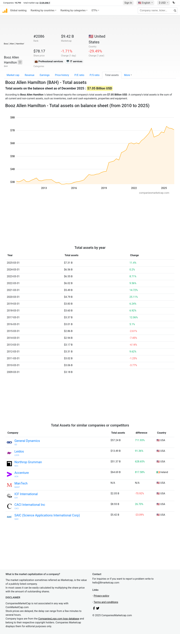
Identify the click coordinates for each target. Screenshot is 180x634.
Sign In (128, 2)
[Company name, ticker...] (157, 10)
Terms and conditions (106, 602)
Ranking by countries (42, 10)
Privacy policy (101, 595)
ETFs (94, 10)
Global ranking (18, 10)
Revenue (29, 75)
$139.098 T (45, 3)
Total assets (112, 75)
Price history (62, 75)
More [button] (127, 75)
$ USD (162, 2)
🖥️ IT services (74, 61)
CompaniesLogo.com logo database (58, 618)
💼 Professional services (49, 61)
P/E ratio (79, 75)
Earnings (45, 75)
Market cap (13, 75)
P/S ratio (95, 75)
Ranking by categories (73, 10)
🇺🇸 (144, 2)
